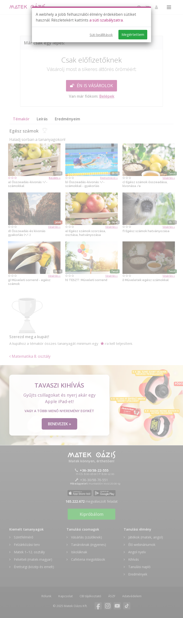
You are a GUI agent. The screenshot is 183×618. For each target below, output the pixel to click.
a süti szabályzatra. (106, 20)
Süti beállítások (101, 34)
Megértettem (133, 34)
